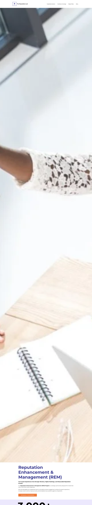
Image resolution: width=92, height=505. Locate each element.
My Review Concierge (62, 3)
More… (77, 3)
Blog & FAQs (71, 3)
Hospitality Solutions (51, 3)
